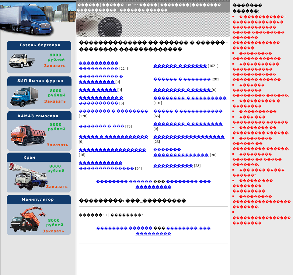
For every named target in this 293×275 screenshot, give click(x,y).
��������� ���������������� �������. (261, 201)
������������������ (189, 136)
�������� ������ (124, 181)
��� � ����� (98, 89)
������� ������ (143, 10)
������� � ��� (101, 126)
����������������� (112, 149)
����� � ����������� (188, 111)
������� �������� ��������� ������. (260, 90)
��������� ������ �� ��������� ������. (260, 143)
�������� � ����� (182, 89)
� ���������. (258, 111)
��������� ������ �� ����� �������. (257, 159)
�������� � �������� (113, 111)
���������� (173, 165)
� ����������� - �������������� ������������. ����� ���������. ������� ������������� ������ (259, 32)
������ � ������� (182, 79)
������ (88, 5)
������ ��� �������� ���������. (252, 185)
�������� (174, 5)
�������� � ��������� (190, 98)
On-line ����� (141, 5)
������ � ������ (180, 65)
